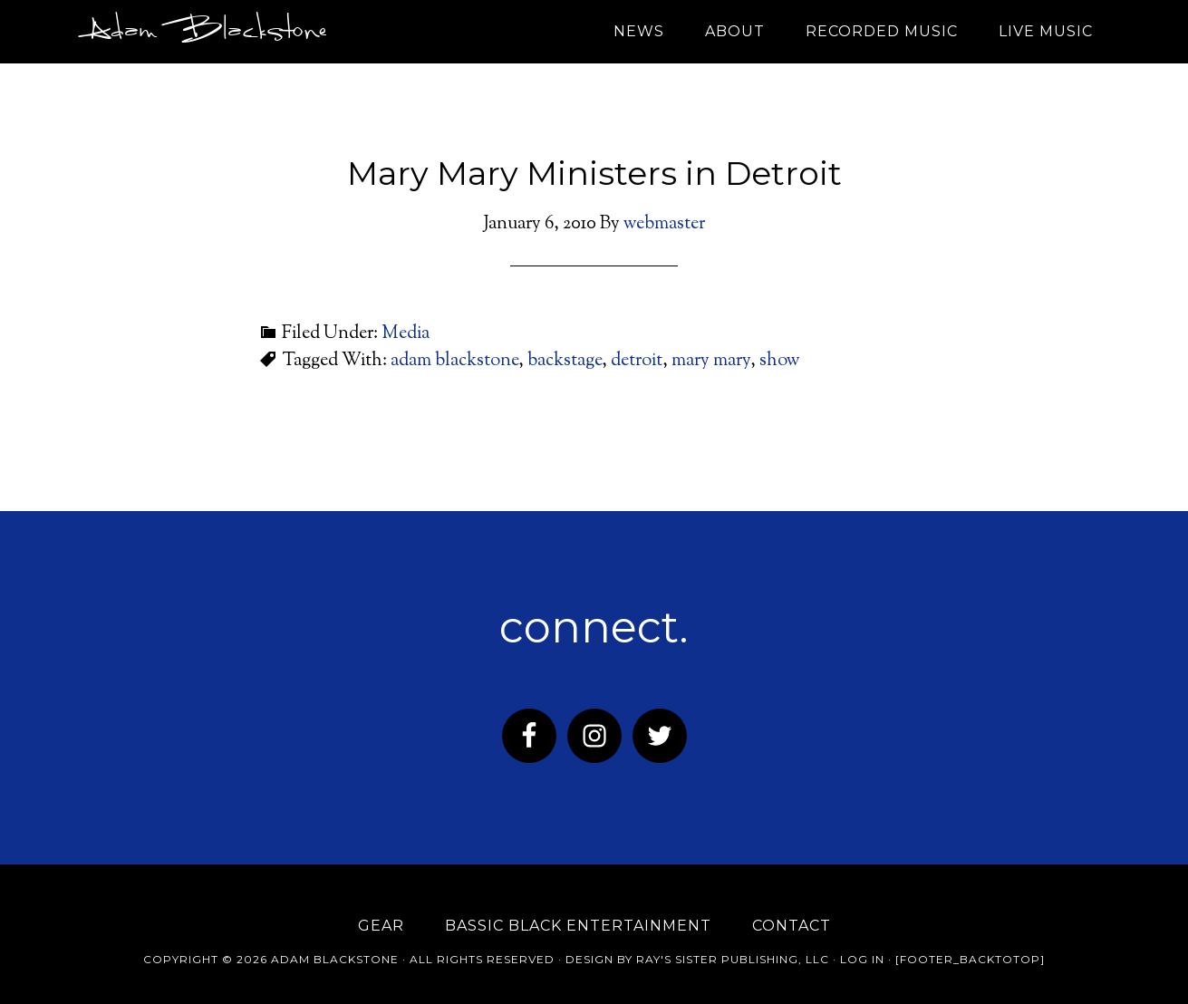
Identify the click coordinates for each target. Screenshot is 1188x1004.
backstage (564, 361)
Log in (862, 959)
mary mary (710, 361)
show (779, 361)
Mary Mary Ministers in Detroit (594, 173)
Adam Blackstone (203, 32)
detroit (636, 361)
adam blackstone (454, 361)
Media (406, 334)
